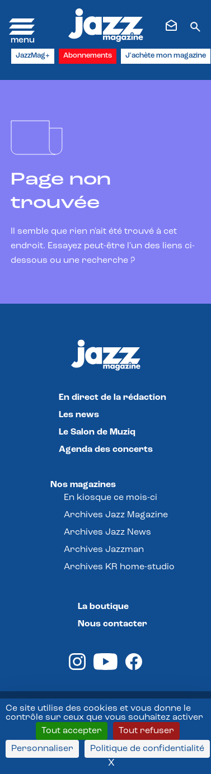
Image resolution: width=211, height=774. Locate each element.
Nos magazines (83, 484)
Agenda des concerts (106, 449)
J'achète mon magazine (165, 55)
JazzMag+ (33, 55)
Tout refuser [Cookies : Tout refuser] (146, 730)
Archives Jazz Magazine (116, 515)
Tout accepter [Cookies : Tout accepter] (71, 730)
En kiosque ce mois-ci (110, 497)
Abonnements (87, 55)
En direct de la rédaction (112, 397)
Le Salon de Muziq (97, 432)
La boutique (103, 606)
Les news (79, 414)
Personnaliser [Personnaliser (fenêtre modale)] (42, 748)
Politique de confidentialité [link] (147, 748)
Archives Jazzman (104, 549)
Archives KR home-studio (119, 567)
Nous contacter (112, 624)
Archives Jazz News (107, 532)
